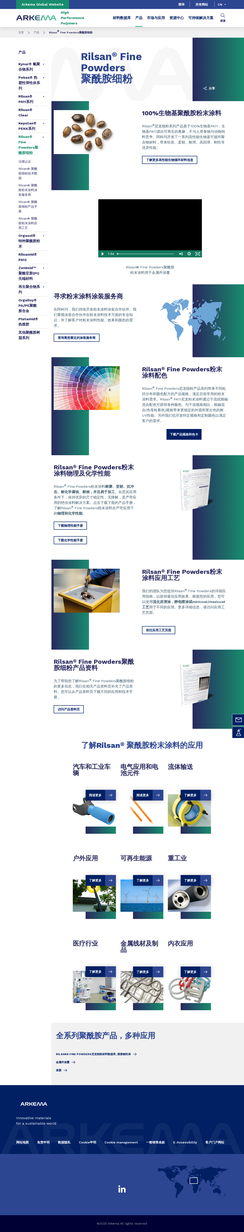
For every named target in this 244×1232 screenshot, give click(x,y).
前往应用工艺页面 (158, 630)
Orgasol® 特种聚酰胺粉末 (29, 240)
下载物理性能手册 (70, 525)
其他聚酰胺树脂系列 (29, 335)
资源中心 (176, 18)
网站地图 (22, 1142)
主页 (21, 32)
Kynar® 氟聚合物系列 (29, 67)
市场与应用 (156, 18)
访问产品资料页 (69, 709)
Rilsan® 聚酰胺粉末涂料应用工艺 (27, 223)
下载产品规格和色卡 (184, 434)
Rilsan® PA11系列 (25, 99)
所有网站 (201, 4)
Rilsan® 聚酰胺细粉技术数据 (27, 173)
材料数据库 (122, 18)
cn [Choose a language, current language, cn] (220, 4)
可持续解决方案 (200, 18)
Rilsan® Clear (25, 112)
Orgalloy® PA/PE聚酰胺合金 (27, 305)
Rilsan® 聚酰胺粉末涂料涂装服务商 (27, 189)
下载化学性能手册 (70, 540)
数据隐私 (64, 1142)
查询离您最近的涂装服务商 (76, 338)
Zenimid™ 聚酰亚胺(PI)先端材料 (28, 273)
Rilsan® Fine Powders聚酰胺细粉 (28, 145)
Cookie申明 (87, 1142)
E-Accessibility (185, 1142)
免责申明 (43, 1142)
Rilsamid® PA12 (27, 257)
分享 (209, 88)
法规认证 (24, 161)
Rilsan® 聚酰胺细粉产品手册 (27, 206)
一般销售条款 (155, 1142)
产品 (138, 18)
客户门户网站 (214, 1142)
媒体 (181, 4)
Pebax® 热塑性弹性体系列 (29, 82)
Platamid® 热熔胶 (28, 322)
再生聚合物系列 (29, 289)
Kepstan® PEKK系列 (27, 126)
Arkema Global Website (43, 4)
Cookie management (121, 1142)
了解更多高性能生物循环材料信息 (169, 160)
